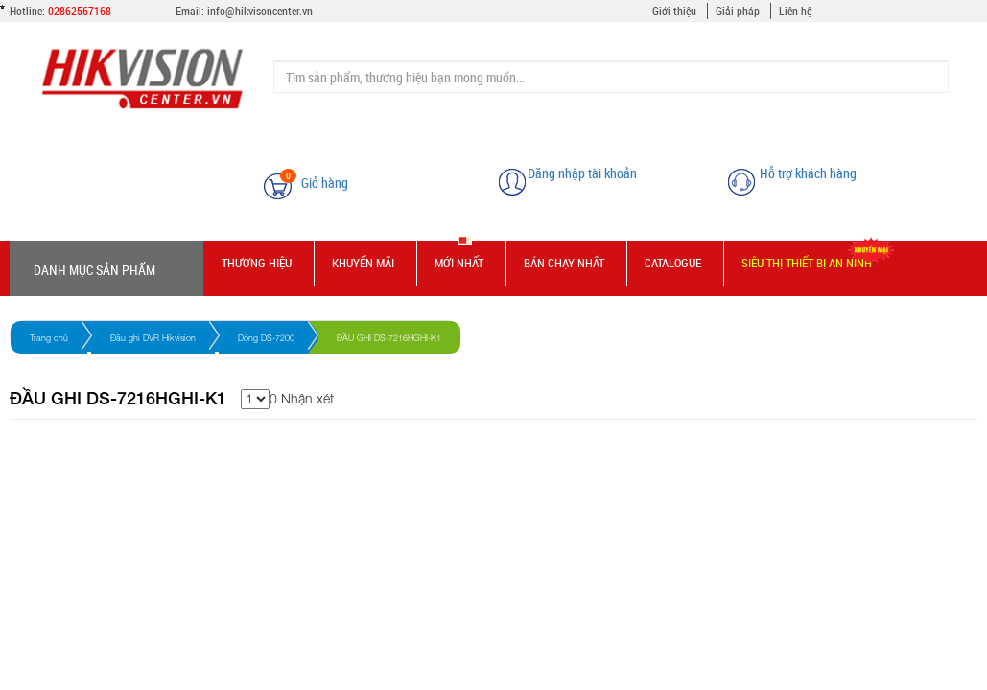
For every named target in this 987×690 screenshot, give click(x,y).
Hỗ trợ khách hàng (808, 173)
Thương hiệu (257, 262)
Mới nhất (459, 262)
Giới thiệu (674, 10)
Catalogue (673, 262)
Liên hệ (795, 10)
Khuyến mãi (363, 262)
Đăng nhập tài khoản (582, 173)
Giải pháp (738, 10)
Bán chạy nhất (564, 262)
